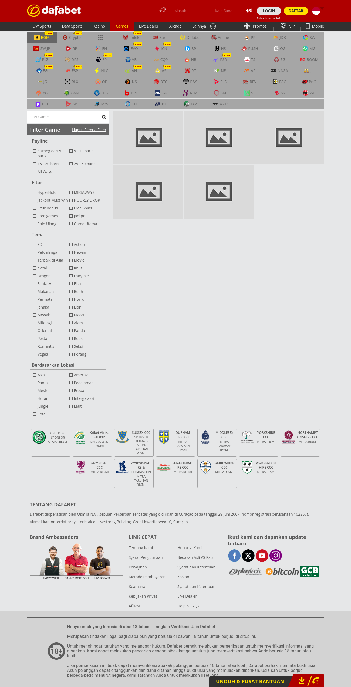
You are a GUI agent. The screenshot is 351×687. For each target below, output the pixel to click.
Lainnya (199, 26)
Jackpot (80, 215)
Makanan (46, 291)
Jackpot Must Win (53, 200)
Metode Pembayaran (147, 576)
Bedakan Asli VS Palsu (196, 557)
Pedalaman (84, 382)
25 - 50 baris (85, 163)
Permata (45, 299)
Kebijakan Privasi (143, 596)
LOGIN (269, 10)
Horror (80, 299)
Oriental (45, 330)
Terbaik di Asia (50, 260)
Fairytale (81, 275)
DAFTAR (296, 10)
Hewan (80, 252)
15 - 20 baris (48, 163)
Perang (80, 354)
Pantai (43, 382)
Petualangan (49, 252)
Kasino (99, 26)
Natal (42, 267)
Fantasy (44, 283)
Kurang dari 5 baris (49, 153)
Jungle (43, 406)
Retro (79, 338)
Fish (77, 283)
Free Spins (83, 208)
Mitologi (45, 322)
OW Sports (41, 26)
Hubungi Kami (189, 547)
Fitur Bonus (48, 208)
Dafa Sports (72, 26)
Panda (79, 330)
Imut (78, 267)
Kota (42, 414)
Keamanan (138, 586)
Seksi (78, 346)
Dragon (44, 275)
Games (122, 26)
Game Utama (85, 223)
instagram (275, 555)
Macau (80, 314)
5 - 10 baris (83, 150)
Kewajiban (138, 567)
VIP (291, 26)
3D (40, 244)
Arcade (175, 26)
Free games (48, 215)
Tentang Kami (141, 547)
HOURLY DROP (87, 200)
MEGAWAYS (84, 192)
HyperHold (47, 192)
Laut (78, 406)
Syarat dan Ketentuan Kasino (196, 571)
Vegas (43, 354)
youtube (262, 555)
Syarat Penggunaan (146, 557)
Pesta (42, 338)
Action (79, 244)
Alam (78, 322)
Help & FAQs (188, 605)
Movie (79, 260)
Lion (78, 307)
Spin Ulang (47, 223)
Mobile (317, 26)
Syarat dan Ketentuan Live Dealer (196, 591)
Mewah (44, 314)
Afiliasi (134, 605)
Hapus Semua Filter (89, 129)
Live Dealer (148, 26)
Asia (41, 374)
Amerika (81, 374)
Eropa (79, 390)
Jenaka (43, 307)
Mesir (42, 390)
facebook (234, 555)
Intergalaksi (84, 398)
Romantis (46, 346)
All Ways (45, 171)
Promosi (260, 26)
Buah (78, 291)
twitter (248, 555)
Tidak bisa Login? (268, 18)
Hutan (43, 398)
